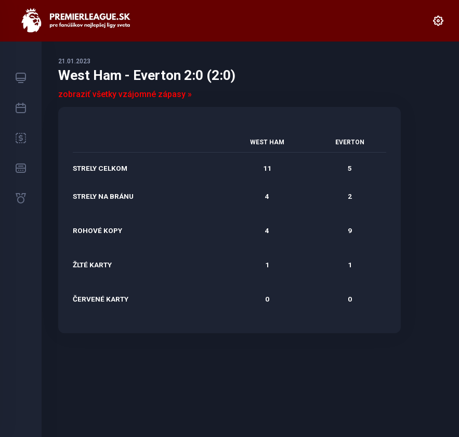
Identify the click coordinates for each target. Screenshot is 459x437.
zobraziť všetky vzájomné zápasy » (125, 94)
